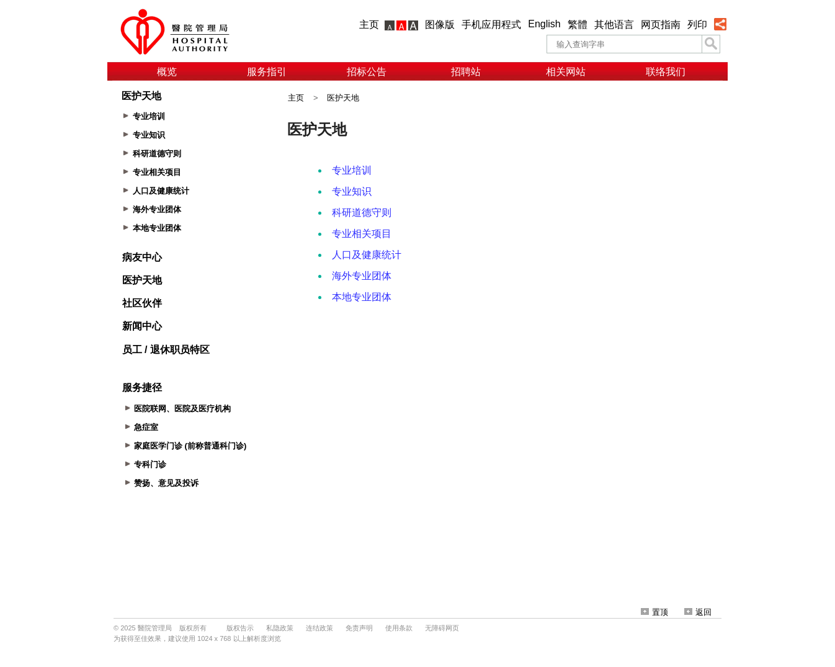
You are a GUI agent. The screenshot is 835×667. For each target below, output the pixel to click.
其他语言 (614, 24)
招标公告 (366, 71)
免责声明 (359, 628)
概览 (167, 71)
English (544, 24)
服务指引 (267, 71)
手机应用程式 (491, 24)
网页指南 (661, 24)
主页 (369, 24)
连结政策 (319, 628)
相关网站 (566, 71)
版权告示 (240, 628)
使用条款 (399, 628)
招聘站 (466, 71)
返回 (698, 612)
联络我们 (665, 71)
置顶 (654, 612)
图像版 (440, 24)
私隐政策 (279, 628)
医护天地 (343, 97)
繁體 (577, 24)
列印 (697, 24)
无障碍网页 (442, 628)
